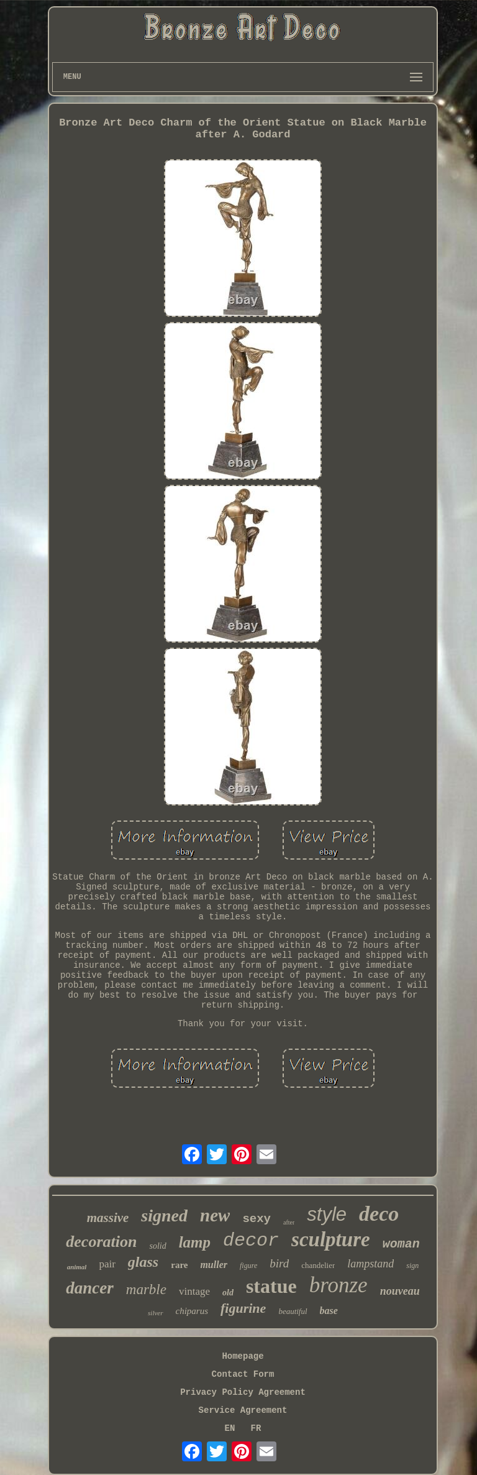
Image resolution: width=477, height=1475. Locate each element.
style (327, 1214)
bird (279, 1263)
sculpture (330, 1239)
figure (248, 1265)
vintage (194, 1291)
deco (379, 1213)
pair (107, 1264)
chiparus (192, 1311)
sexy (256, 1219)
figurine (243, 1308)
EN (230, 1428)
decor (251, 1240)
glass (143, 1262)
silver (155, 1312)
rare (179, 1265)
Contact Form (243, 1374)
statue (271, 1286)
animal (77, 1267)
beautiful (292, 1311)
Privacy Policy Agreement (243, 1392)
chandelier (318, 1265)
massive (108, 1217)
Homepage (242, 1356)
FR (256, 1428)
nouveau (400, 1291)
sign (412, 1265)
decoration (101, 1242)
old (228, 1292)
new (215, 1215)
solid (157, 1246)
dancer (90, 1288)
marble (146, 1289)
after (288, 1222)
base (329, 1310)
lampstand (370, 1263)
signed (164, 1215)
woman (401, 1244)
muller (213, 1264)
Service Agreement (243, 1410)
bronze (338, 1285)
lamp (195, 1242)
